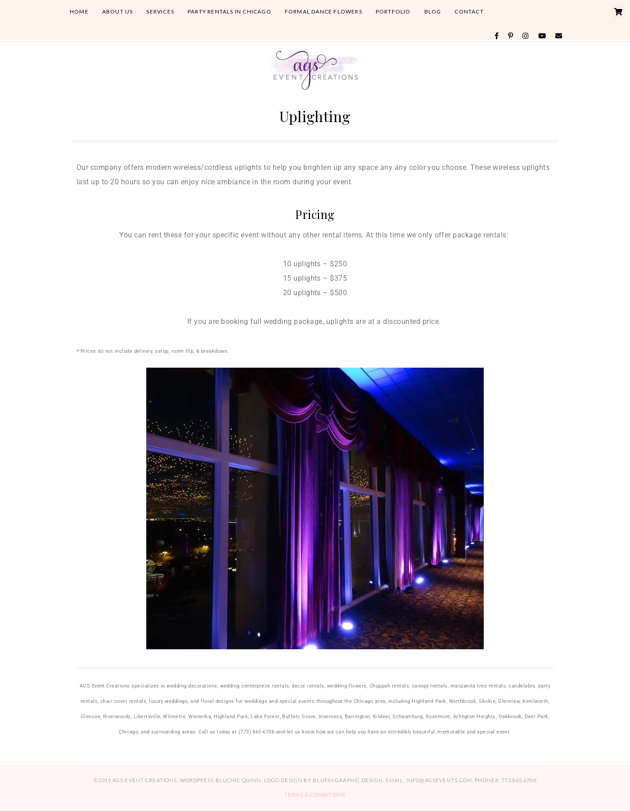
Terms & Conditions (315, 794)
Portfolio (393, 11)
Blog (432, 11)
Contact (468, 11)
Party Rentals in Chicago (229, 11)
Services (160, 11)
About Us (117, 11)
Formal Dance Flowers (323, 11)
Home (79, 11)
